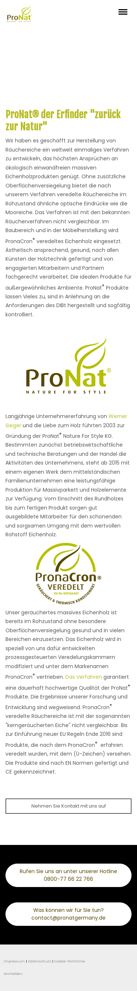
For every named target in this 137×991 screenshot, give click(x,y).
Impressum (14, 961)
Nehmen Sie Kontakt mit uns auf (68, 805)
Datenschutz (39, 961)
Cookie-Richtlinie (69, 961)
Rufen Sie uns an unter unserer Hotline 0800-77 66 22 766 (68, 875)
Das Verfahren (83, 677)
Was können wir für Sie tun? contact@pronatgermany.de (68, 913)
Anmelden (13, 973)
